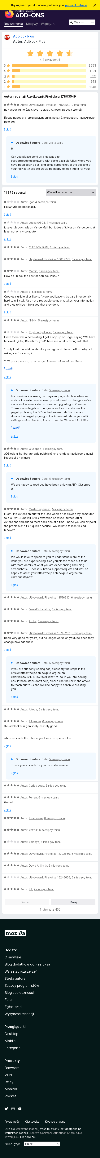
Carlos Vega (36, 785)
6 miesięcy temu (81, 597)
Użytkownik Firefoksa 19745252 (49, 633)
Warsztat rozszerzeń (21, 971)
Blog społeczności (19, 993)
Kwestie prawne (55, 1121)
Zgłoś (7, 129)
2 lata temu (79, 104)
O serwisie (13, 957)
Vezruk (33, 830)
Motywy (32, 24)
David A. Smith (38, 865)
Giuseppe (35, 448)
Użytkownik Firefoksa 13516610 (49, 597)
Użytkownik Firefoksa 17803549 (49, 104)
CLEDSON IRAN (38, 247)
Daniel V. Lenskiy (39, 609)
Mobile (10, 1041)
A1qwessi (35, 721)
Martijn (33, 271)
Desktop (11, 1034)
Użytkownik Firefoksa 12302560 (49, 853)
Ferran (33, 797)
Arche (32, 621)
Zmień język (12, 1144)
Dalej (73, 902)
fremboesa (36, 818)
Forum (10, 1000)
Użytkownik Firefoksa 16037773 (49, 259)
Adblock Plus (23, 36)
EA (30, 889)
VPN (8, 1075)
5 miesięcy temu (82, 259)
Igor (31, 202)
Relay (9, 1082)
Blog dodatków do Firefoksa (27, 964)
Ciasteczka (32, 1121)
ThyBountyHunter (40, 332)
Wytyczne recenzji (19, 1014)
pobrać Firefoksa (76, 5)
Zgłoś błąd (13, 1007)
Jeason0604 (37, 222)
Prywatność (12, 1121)
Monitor (11, 1089)
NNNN (33, 320)
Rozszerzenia (13, 24)
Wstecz (26, 902)
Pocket (10, 1096)
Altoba (33, 709)
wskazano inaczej (27, 1128)
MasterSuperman (39, 509)
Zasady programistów (22, 985)
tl (29, 291)
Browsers (12, 1068)
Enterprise (12, 1048)
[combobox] (82, 22)
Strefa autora (15, 978)
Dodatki (11, 950)
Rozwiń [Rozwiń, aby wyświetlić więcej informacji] (8, 368)
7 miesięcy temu (44, 889)
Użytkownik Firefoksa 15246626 (49, 877)
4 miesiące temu (45, 202)
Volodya (34, 841)
